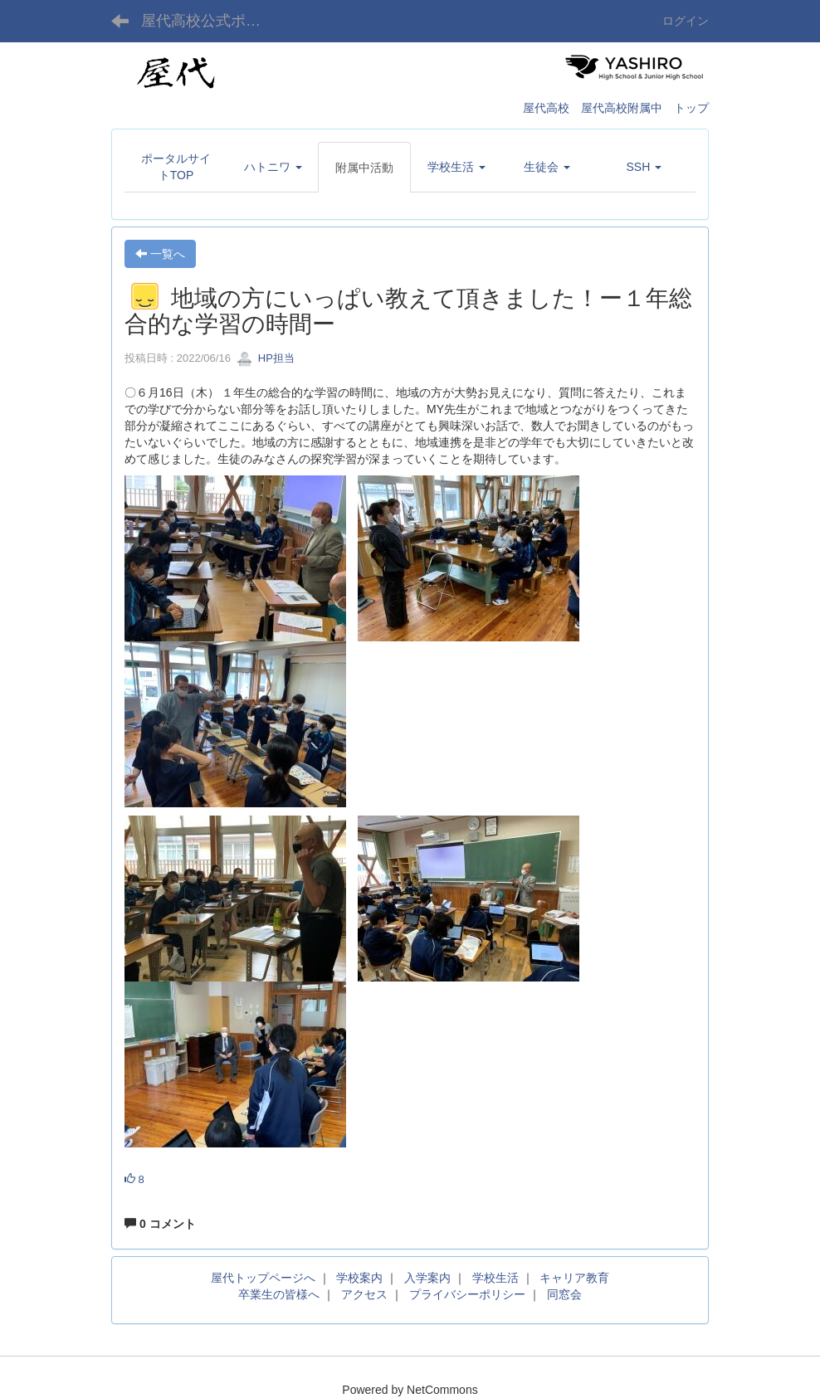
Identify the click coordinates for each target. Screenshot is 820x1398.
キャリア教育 (574, 1277)
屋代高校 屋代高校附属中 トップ (616, 107)
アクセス (364, 1294)
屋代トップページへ (263, 1277)
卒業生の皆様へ (279, 1294)
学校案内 (359, 1277)
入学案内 (427, 1277)
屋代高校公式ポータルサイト (211, 20)
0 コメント (160, 1223)
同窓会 (564, 1294)
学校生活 (495, 1277)
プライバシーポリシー (467, 1294)
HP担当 (266, 358)
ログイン (685, 20)
